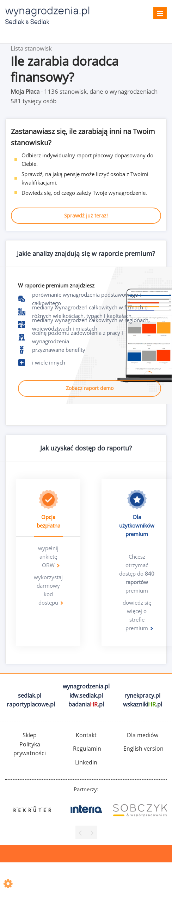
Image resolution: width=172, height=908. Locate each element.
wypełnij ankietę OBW (48, 557)
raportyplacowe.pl (31, 704)
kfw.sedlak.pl (86, 695)
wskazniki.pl (142, 704)
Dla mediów (142, 735)
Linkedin (86, 762)
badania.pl (86, 704)
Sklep (30, 735)
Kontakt (86, 735)
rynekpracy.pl (142, 695)
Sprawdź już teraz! (86, 215)
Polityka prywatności (29, 748)
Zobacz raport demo (89, 388)
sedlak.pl (29, 695)
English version (143, 748)
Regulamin (87, 748)
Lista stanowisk (31, 48)
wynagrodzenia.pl (86, 686)
